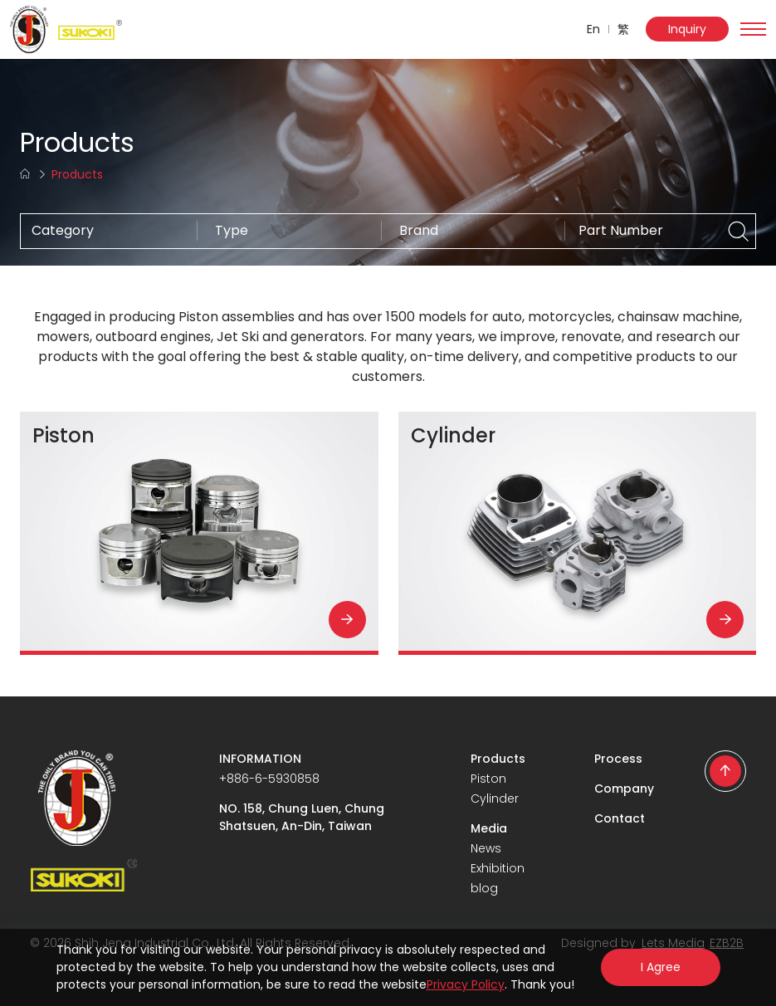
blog (484, 888)
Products (498, 758)
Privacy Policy (466, 984)
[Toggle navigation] (753, 29)
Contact (619, 818)
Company (624, 788)
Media (489, 828)
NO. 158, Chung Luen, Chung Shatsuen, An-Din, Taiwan (301, 817)
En (593, 29)
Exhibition (498, 868)
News (486, 848)
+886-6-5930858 (269, 778)
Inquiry (687, 29)
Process (618, 758)
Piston (488, 778)
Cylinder (495, 798)
